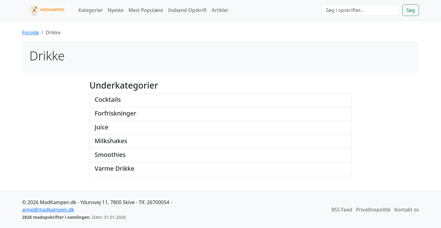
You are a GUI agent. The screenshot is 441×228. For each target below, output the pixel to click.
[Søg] (361, 10)
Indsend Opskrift (187, 10)
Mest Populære (145, 10)
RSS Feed (341, 209)
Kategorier (90, 10)
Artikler (220, 10)
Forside (30, 32)
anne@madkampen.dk (48, 209)
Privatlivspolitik (373, 209)
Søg (410, 10)
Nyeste (116, 10)
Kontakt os (406, 209)
